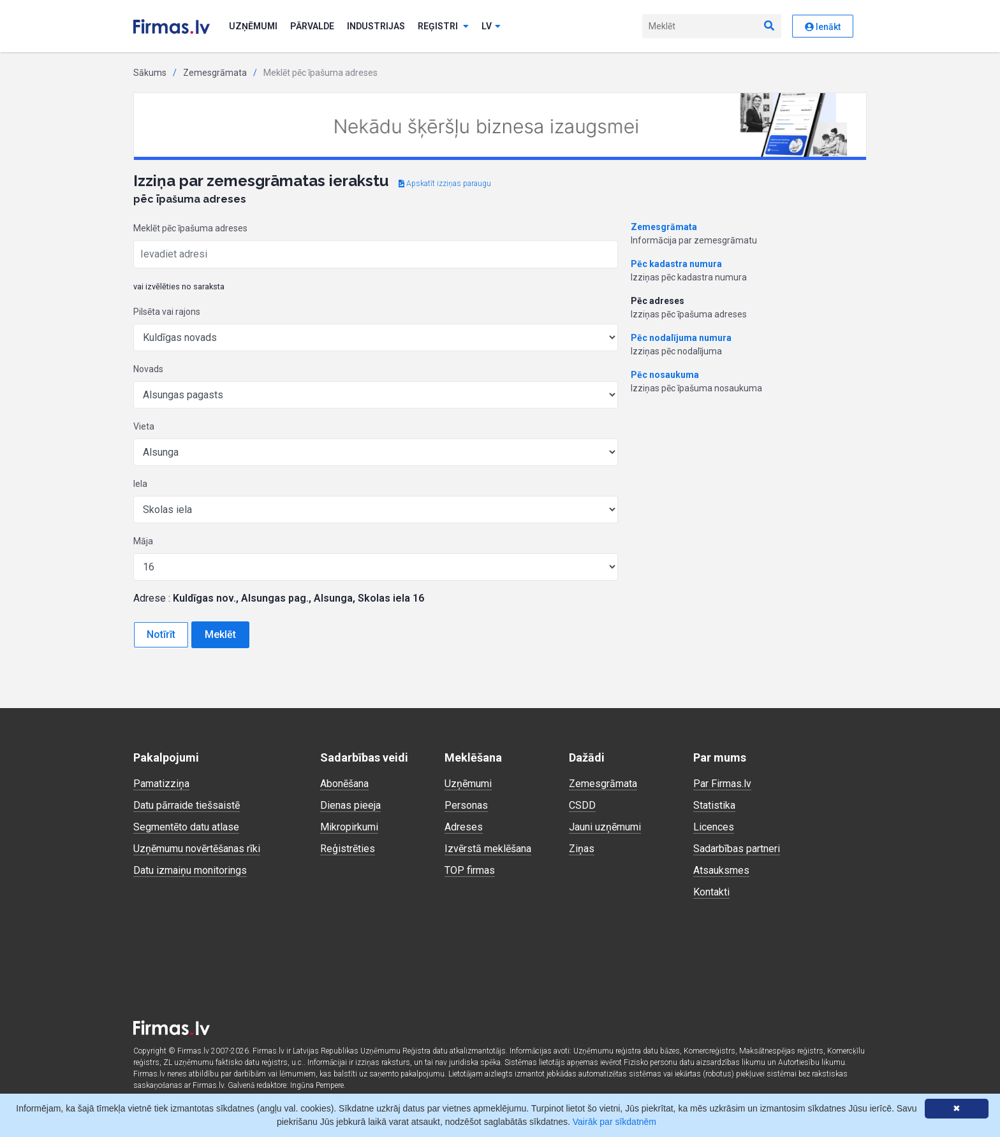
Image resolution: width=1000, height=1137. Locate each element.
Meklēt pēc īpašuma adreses (190, 228)
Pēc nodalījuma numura (681, 338)
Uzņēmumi (253, 26)
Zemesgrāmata (215, 73)
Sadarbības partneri (736, 849)
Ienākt (823, 27)
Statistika (714, 805)
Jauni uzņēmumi (605, 827)
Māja (143, 541)
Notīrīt (161, 634)
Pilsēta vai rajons (166, 312)
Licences (713, 827)
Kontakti (711, 892)
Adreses (464, 827)
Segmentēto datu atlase (186, 827)
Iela (140, 484)
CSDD (582, 805)
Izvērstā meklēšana (488, 849)
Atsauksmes (721, 870)
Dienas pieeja (350, 805)
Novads (148, 369)
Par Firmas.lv (722, 784)
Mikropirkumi (349, 827)
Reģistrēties (347, 849)
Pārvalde (312, 26)
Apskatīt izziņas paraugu (445, 183)
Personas (466, 805)
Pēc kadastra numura (676, 264)
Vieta (143, 426)
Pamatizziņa (161, 784)
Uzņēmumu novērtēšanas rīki (196, 849)
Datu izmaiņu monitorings (190, 870)
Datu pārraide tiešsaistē (186, 805)
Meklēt (220, 634)
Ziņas (581, 849)
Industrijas (376, 26)
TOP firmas (470, 870)
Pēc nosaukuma (665, 375)
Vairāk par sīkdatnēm (614, 1122)
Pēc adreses (657, 301)
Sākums (149, 73)
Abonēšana (344, 784)
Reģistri (443, 26)
